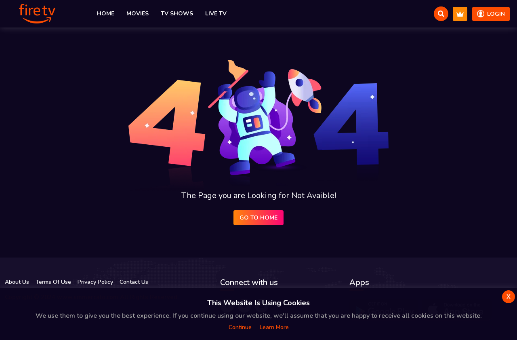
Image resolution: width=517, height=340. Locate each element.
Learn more (274, 327)
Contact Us (134, 282)
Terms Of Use (53, 282)
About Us (17, 282)
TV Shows (177, 13)
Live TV (216, 13)
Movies (137, 13)
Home (105, 13)
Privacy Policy (95, 282)
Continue (240, 327)
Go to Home (258, 218)
